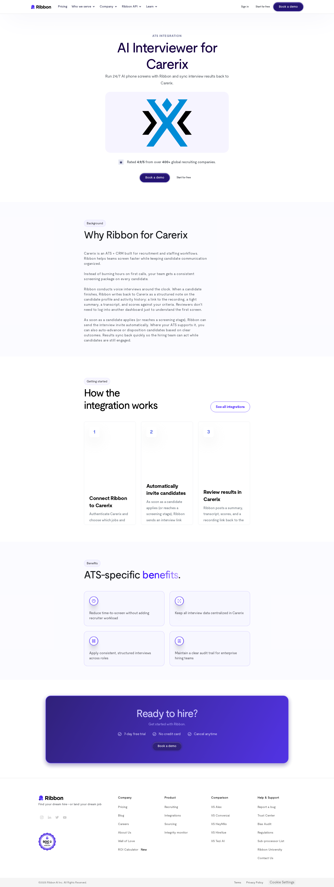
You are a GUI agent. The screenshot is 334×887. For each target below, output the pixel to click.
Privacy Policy (254, 882)
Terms (237, 882)
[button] (83, 6)
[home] (41, 6)
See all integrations (230, 407)
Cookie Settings (282, 882)
